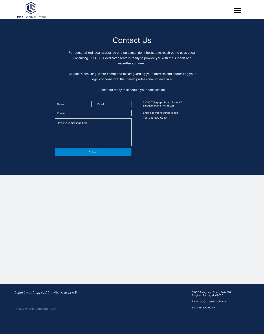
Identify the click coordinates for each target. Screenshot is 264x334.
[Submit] (93, 152)
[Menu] (235, 10)
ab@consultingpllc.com (165, 112)
